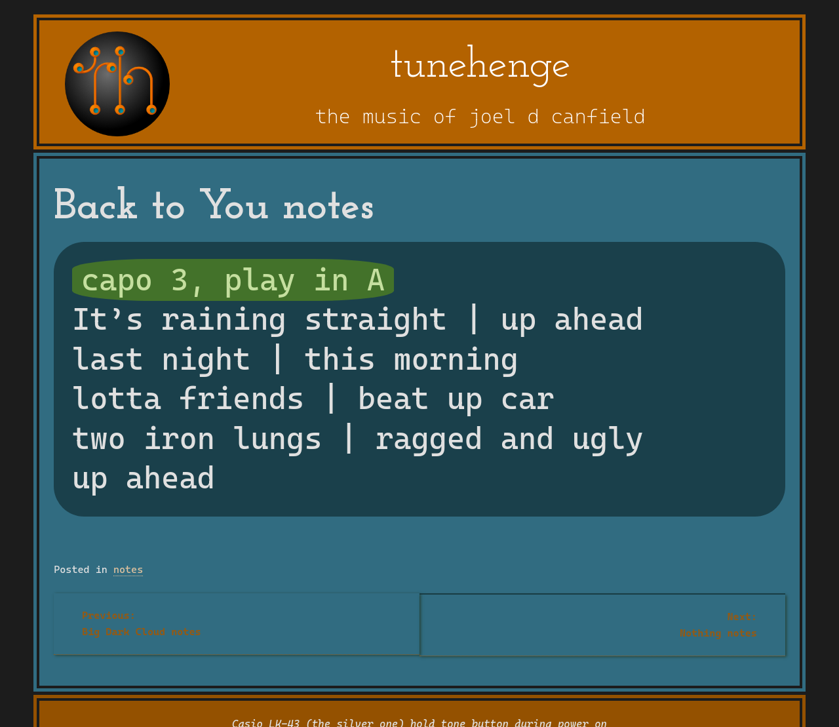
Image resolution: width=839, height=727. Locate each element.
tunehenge (480, 66)
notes (128, 570)
